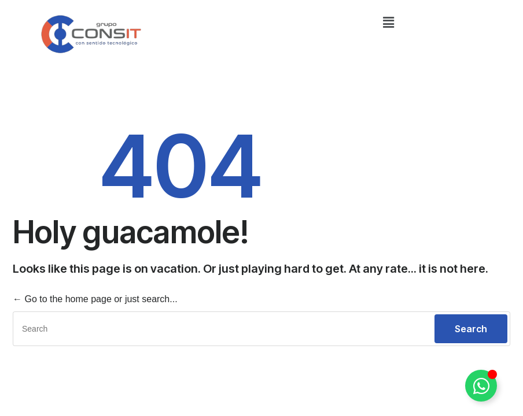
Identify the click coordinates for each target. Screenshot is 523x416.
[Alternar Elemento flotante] (481, 386)
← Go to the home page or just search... (95, 299)
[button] (388, 23)
